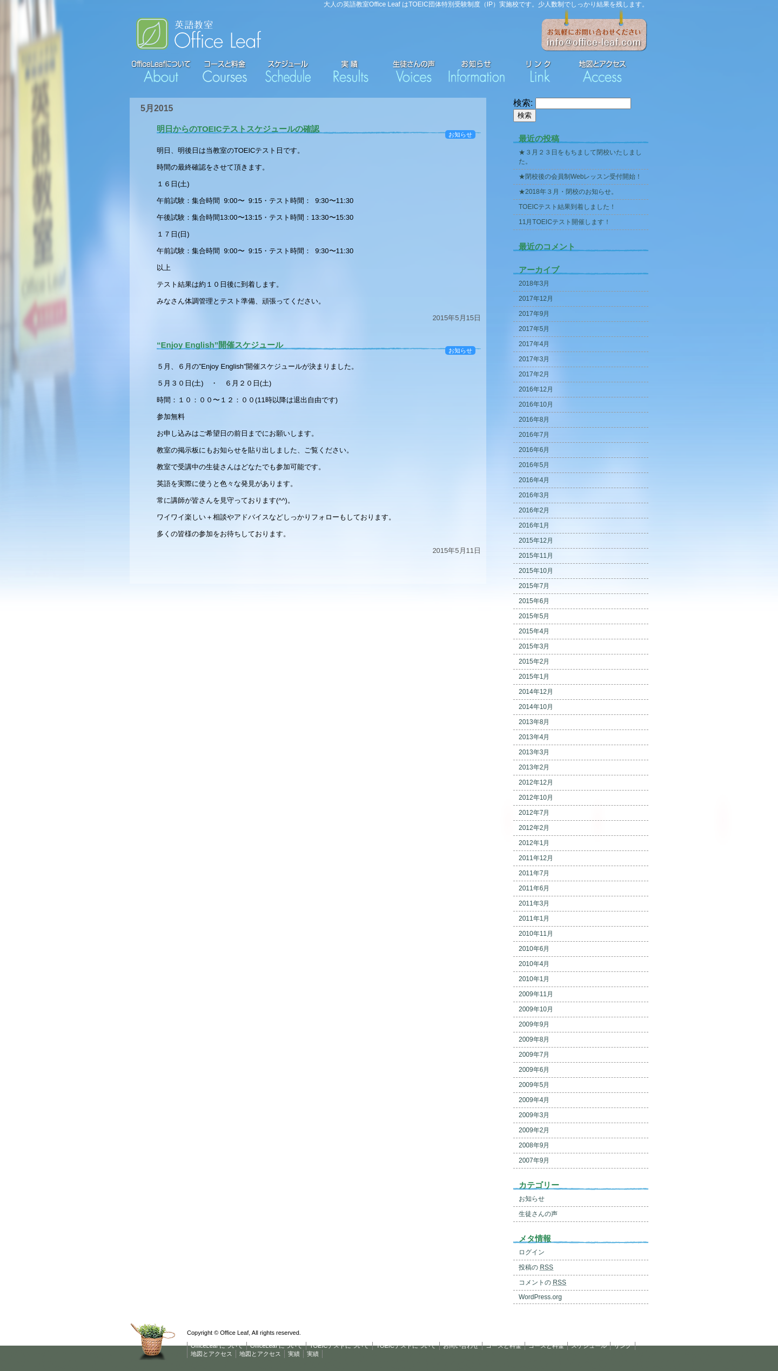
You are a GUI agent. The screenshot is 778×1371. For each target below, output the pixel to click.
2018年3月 (534, 283)
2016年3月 (534, 495)
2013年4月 (534, 737)
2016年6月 (534, 450)
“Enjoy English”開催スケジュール (220, 344)
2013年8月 (534, 722)
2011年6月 (534, 888)
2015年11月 (536, 555)
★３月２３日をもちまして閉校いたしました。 (580, 156)
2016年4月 (534, 480)
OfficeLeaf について (217, 1345)
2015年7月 (534, 586)
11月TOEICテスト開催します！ (565, 222)
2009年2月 (534, 1130)
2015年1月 (534, 676)
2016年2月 (534, 510)
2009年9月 (534, 1024)
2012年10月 (536, 797)
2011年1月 (534, 918)
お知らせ (460, 134)
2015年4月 (534, 631)
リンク (623, 1345)
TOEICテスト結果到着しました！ (567, 207)
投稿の (536, 1267)
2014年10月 (536, 707)
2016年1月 (534, 525)
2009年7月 (534, 1054)
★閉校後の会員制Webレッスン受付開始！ (580, 176)
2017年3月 (534, 359)
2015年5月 (534, 616)
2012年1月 (534, 843)
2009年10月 (536, 1009)
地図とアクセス (211, 1353)
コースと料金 (503, 1345)
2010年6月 (534, 949)
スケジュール (589, 1345)
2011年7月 (534, 873)
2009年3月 (534, 1115)
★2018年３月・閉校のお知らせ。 (568, 191)
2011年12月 (536, 858)
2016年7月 (534, 434)
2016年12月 (536, 389)
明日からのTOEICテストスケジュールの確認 (238, 128)
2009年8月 (534, 1039)
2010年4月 (534, 964)
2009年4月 (534, 1100)
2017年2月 (534, 374)
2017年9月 (534, 314)
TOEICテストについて (339, 1345)
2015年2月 (534, 661)
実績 (294, 1353)
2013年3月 (534, 752)
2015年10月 (536, 571)
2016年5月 (534, 465)
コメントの (542, 1282)
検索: (523, 102)
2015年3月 (534, 646)
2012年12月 (536, 782)
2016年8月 (534, 419)
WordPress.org (540, 1297)
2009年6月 (534, 1069)
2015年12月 (536, 540)
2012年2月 (534, 828)
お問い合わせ (461, 1345)
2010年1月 (534, 979)
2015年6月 (534, 601)
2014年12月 (536, 691)
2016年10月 (536, 404)
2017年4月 (534, 344)
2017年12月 (536, 298)
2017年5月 (534, 329)
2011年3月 (534, 903)
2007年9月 (534, 1160)
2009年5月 (534, 1085)
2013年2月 (534, 767)
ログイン (532, 1252)
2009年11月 (536, 994)
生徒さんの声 (538, 1214)
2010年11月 (536, 933)
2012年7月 (534, 812)
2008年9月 (534, 1145)
